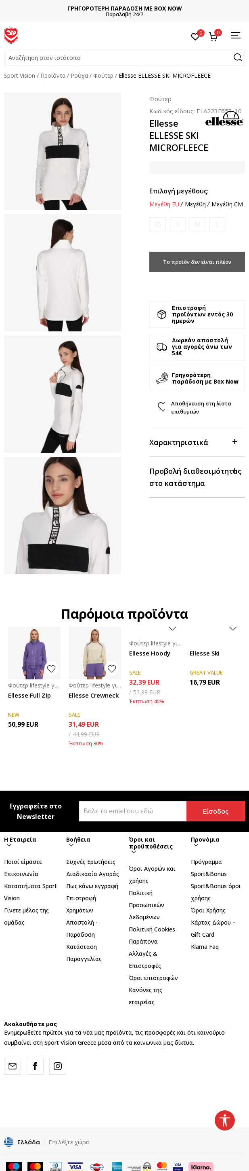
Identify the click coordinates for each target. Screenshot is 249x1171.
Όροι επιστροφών (153, 978)
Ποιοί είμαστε (23, 862)
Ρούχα (79, 75)
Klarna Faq (205, 946)
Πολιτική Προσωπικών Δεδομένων (146, 905)
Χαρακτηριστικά (193, 441)
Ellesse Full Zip (29, 695)
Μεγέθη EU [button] (164, 204)
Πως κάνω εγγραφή (92, 886)
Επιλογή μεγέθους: (179, 191)
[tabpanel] (62, 151)
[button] (124, 58)
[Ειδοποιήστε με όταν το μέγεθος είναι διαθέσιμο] (157, 224)
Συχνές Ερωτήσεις (90, 862)
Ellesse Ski (205, 653)
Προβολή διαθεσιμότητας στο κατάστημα (195, 476)
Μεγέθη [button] (195, 204)
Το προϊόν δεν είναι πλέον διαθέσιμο (197, 265)
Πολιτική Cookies (152, 929)
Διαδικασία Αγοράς (92, 874)
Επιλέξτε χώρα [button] (69, 1142)
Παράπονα (143, 941)
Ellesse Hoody (149, 653)
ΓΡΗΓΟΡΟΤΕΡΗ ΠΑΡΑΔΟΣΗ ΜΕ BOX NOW (124, 8)
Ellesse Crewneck (94, 695)
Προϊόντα (52, 75)
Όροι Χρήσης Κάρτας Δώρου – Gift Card (213, 922)
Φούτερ (103, 75)
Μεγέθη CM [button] (227, 204)
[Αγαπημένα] (195, 36)
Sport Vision (19, 75)
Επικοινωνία (21, 874)
